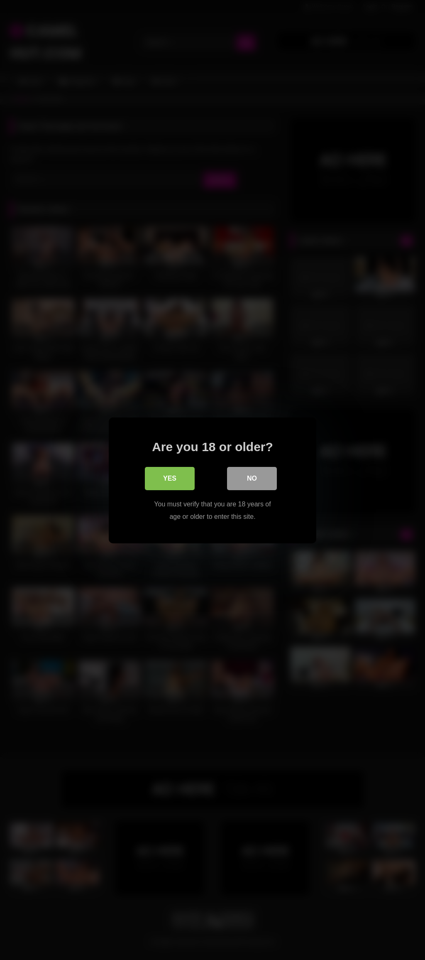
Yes (169, 477)
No (252, 477)
